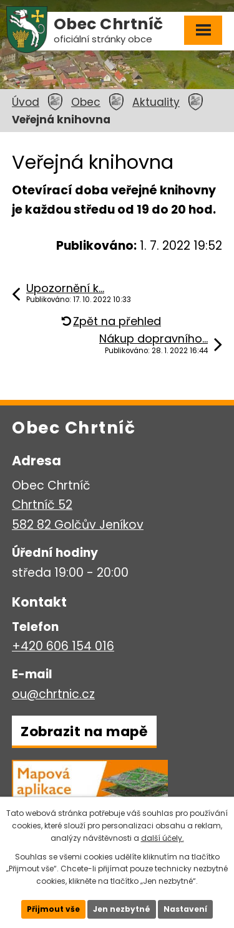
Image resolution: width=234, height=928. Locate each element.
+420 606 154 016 (63, 646)
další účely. (162, 838)
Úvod (25, 102)
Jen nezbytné (121, 909)
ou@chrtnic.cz (53, 694)
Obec (85, 102)
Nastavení (185, 909)
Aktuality (156, 102)
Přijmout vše (53, 909)
